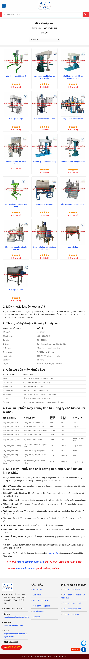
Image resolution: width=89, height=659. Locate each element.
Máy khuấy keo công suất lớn (73, 162)
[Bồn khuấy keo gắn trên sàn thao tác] (16, 232)
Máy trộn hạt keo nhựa (44, 204)
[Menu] (4, 6)
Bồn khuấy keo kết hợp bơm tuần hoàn (44, 248)
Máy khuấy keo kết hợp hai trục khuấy (44, 77)
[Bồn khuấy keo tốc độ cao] (44, 104)
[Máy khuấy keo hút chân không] (16, 147)
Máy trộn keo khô (16, 290)
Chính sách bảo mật (71, 614)
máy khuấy (53, 553)
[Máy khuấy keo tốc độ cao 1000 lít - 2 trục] (73, 61)
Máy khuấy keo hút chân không (16, 163)
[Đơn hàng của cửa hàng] (44, 39)
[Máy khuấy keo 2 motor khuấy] (44, 147)
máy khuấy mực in (25, 568)
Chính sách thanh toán (72, 609)
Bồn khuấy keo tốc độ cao (44, 119)
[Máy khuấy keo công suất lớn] (73, 147)
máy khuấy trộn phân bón (30, 562)
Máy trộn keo (73, 247)
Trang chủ (36, 28)
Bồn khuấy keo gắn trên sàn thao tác (16, 248)
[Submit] (85, 14)
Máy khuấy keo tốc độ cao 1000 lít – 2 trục (73, 77)
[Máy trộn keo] (73, 232)
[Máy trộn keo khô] (16, 275)
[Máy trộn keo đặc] (16, 104)
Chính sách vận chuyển (72, 603)
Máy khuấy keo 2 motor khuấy (44, 162)
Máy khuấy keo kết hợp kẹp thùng (16, 205)
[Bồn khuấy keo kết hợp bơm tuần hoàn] (44, 232)
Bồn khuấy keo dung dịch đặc (73, 204)
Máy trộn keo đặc (16, 119)
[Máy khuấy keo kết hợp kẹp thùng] (16, 189)
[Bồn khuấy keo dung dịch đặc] (73, 189)
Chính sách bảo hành (71, 589)
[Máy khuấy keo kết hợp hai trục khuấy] (44, 61)
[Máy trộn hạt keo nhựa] (44, 189)
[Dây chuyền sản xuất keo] (73, 104)
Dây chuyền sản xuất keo (73, 119)
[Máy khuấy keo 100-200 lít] (16, 61)
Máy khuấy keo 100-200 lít (16, 76)
